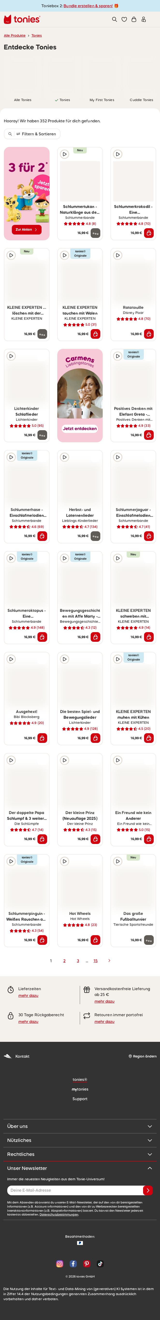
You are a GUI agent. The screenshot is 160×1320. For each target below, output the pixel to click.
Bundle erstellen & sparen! (88, 6)
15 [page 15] (96, 961)
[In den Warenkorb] (149, 233)
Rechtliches (80, 1154)
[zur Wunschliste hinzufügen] (95, 154)
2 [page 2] (64, 961)
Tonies (36, 35)
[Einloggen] (143, 19)
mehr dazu (28, 995)
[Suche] (114, 19)
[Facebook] (73, 1264)
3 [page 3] (78, 961)
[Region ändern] (142, 1056)
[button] (124, 19)
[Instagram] (59, 1264)
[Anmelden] (148, 1190)
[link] (23, 75)
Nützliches (80, 1140)
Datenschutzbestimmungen (59, 1214)
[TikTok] (99, 1264)
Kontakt (16, 1056)
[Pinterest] (87, 1264)
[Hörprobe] (64, 154)
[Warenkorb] (134, 19)
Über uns (80, 1126)
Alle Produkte (15, 35)
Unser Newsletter (80, 1168)
